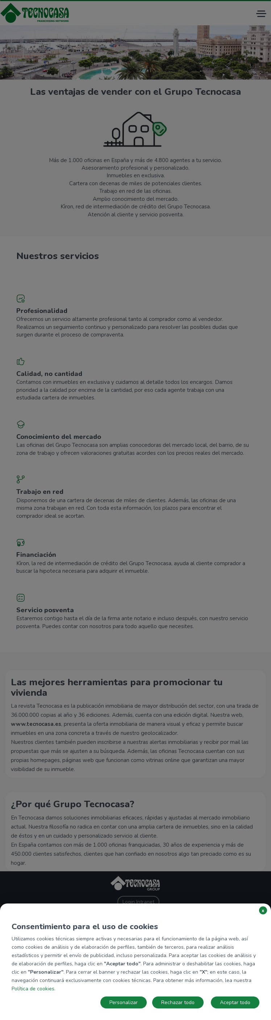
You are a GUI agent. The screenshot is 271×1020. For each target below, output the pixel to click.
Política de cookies (33, 988)
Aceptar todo (235, 1002)
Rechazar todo (178, 1002)
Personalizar (123, 1002)
